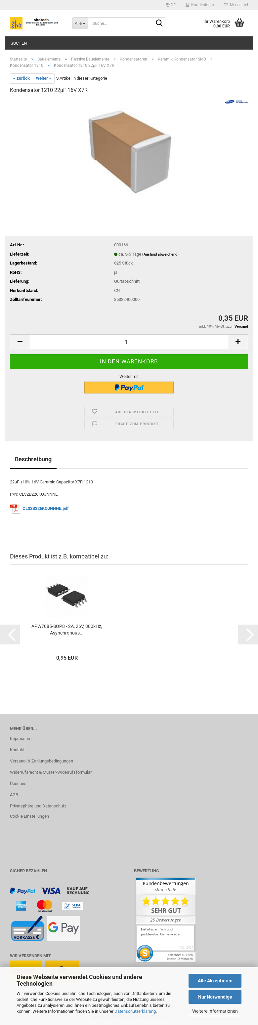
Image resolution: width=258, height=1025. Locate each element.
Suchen (19, 43)
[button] (171, 5)
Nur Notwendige (215, 997)
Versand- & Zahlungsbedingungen (41, 760)
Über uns (18, 783)
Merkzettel (236, 5)
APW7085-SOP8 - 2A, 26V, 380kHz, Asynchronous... (66, 630)
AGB (14, 794)
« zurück (21, 78)
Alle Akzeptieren (215, 980)
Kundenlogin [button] (200, 5)
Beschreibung (33, 459)
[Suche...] (80, 23)
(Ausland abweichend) (160, 254)
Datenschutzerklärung (135, 1011)
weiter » (43, 78)
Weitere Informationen (215, 1011)
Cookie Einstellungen (29, 816)
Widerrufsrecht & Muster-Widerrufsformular (51, 772)
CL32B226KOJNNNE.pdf (45, 508)
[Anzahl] (129, 341)
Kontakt (17, 749)
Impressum (20, 738)
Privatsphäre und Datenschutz (38, 805)
